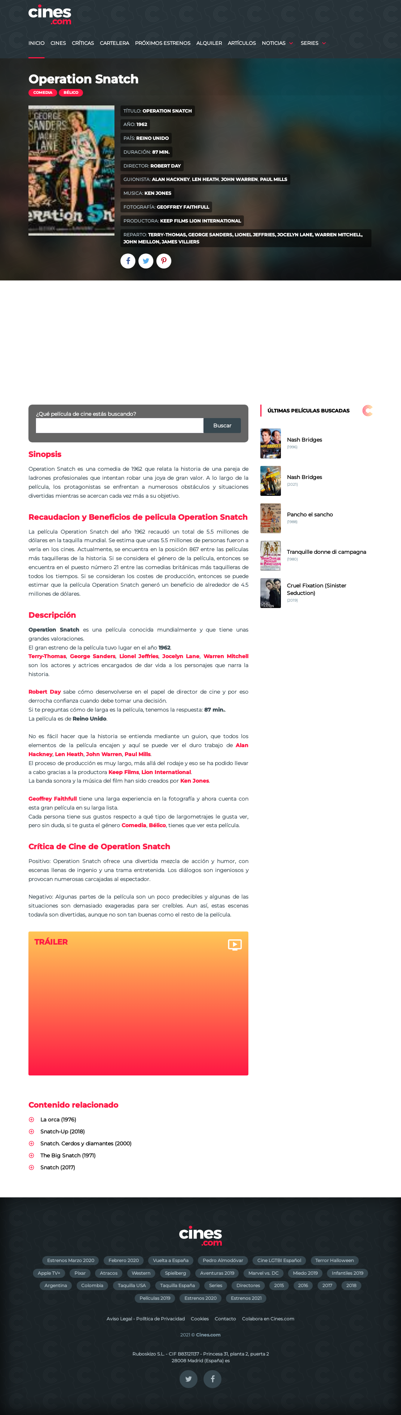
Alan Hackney (171, 179)
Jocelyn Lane (294, 234)
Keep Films (174, 221)
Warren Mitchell (338, 234)
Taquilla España (177, 1285)
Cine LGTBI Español (279, 1260)
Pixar (80, 1273)
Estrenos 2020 (200, 1298)
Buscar (222, 425)
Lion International (215, 221)
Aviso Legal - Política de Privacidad (146, 1319)
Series (309, 43)
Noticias (273, 43)
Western (141, 1273)
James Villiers (180, 242)
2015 (279, 1285)
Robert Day (165, 166)
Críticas (83, 43)
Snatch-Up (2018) (62, 1131)
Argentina (56, 1285)
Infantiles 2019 (347, 1273)
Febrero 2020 (123, 1260)
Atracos (108, 1273)
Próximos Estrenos (162, 43)
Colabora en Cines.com (268, 1319)
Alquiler (209, 43)
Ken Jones (157, 193)
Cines (58, 43)
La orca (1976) (58, 1119)
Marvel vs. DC (263, 1273)
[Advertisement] (200, 336)
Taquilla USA (132, 1285)
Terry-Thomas (167, 234)
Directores (248, 1285)
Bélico (71, 92)
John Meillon (141, 242)
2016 (303, 1285)
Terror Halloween (334, 1260)
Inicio (36, 43)
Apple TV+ (49, 1273)
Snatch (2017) (57, 1167)
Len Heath (205, 179)
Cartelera (114, 43)
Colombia (92, 1285)
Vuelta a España (171, 1260)
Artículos (242, 43)
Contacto (225, 1319)
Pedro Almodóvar (223, 1260)
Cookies (200, 1319)
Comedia (42, 92)
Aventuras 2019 (217, 1273)
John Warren (239, 179)
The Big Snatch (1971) (68, 1155)
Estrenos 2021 (246, 1298)
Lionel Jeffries (255, 234)
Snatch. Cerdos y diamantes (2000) (86, 1143)
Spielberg (175, 1273)
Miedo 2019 (305, 1273)
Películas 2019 (155, 1298)
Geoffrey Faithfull (183, 207)
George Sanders (210, 234)
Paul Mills (273, 179)
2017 (327, 1285)
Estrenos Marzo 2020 (70, 1260)
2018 (351, 1285)
